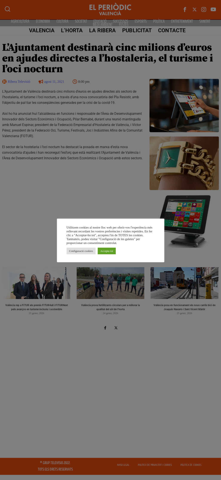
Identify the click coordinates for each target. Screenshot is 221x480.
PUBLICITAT (137, 30)
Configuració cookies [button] (81, 251)
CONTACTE (172, 30)
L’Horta (72, 30)
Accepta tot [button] (106, 251)
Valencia (42, 30)
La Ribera (102, 30)
